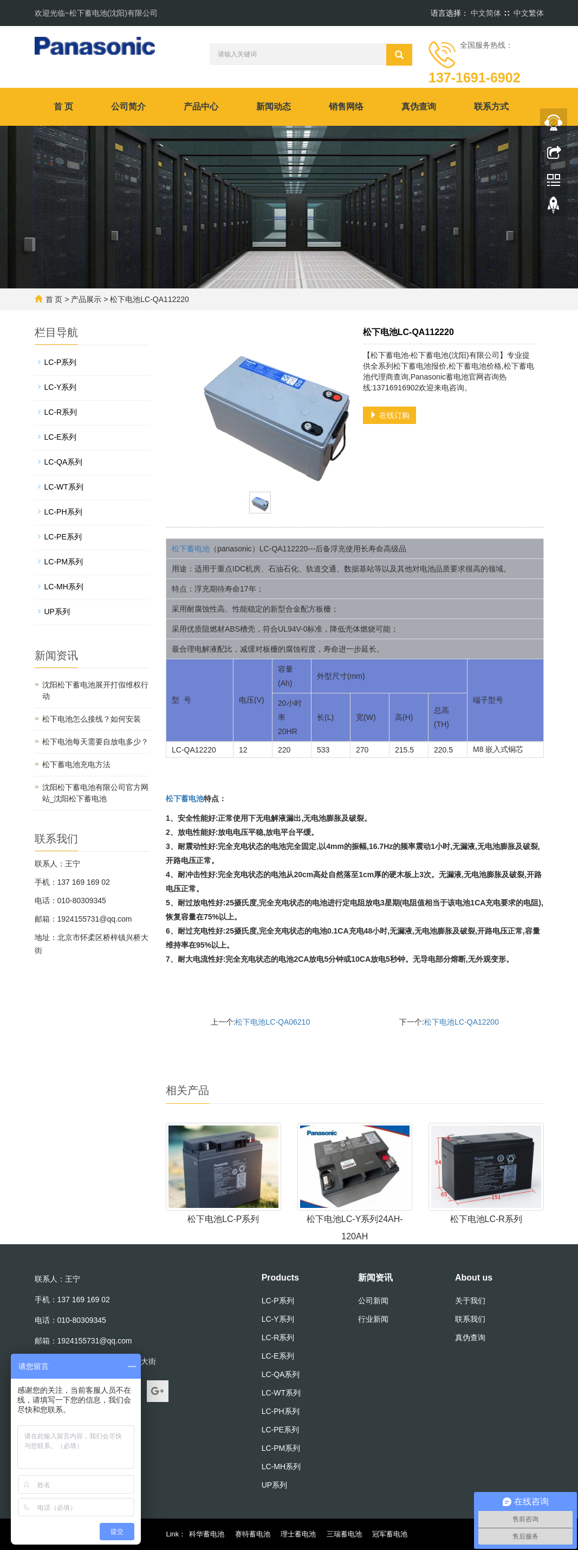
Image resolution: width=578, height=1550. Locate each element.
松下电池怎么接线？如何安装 (91, 719)
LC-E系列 (60, 437)
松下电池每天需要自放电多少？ (95, 741)
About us (473, 1277)
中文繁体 (529, 13)
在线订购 (389, 415)
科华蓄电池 (206, 1534)
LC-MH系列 (63, 586)
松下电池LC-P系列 (223, 1219)
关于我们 (470, 1300)
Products (280, 1277)
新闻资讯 (375, 1277)
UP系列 (57, 611)
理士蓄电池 (298, 1534)
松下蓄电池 (191, 548)
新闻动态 (273, 106)
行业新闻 (373, 1319)
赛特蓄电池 (252, 1534)
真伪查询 (418, 106)
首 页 (63, 106)
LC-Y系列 (60, 387)
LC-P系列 (60, 362)
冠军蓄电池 (389, 1534)
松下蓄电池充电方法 (76, 764)
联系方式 (491, 106)
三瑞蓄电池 (344, 1534)
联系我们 (470, 1319)
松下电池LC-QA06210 (272, 1022)
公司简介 (128, 106)
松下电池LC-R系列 (486, 1219)
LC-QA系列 (63, 462)
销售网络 (346, 106)
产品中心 (201, 106)
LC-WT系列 (63, 487)
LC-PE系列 (63, 536)
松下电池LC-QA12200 (461, 1022)
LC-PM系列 (63, 561)
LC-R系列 (60, 412)
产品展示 (86, 299)
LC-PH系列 (63, 511)
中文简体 (486, 13)
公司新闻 (373, 1300)
